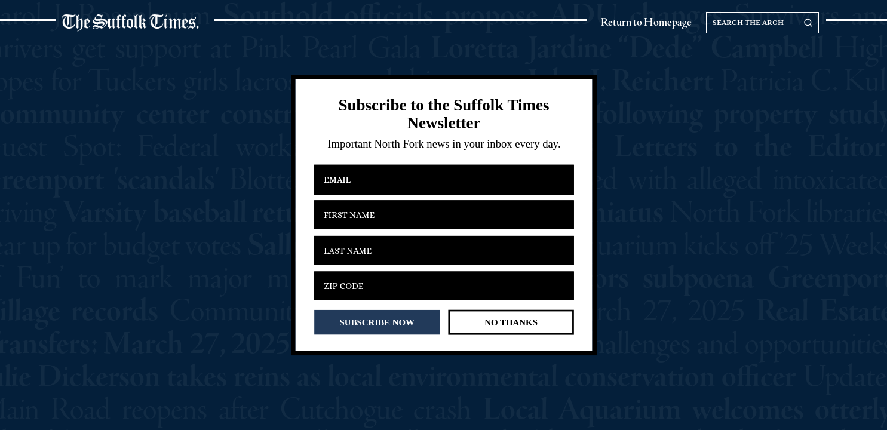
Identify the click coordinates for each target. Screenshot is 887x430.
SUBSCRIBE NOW (376, 322)
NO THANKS (511, 322)
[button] (443, 114)
